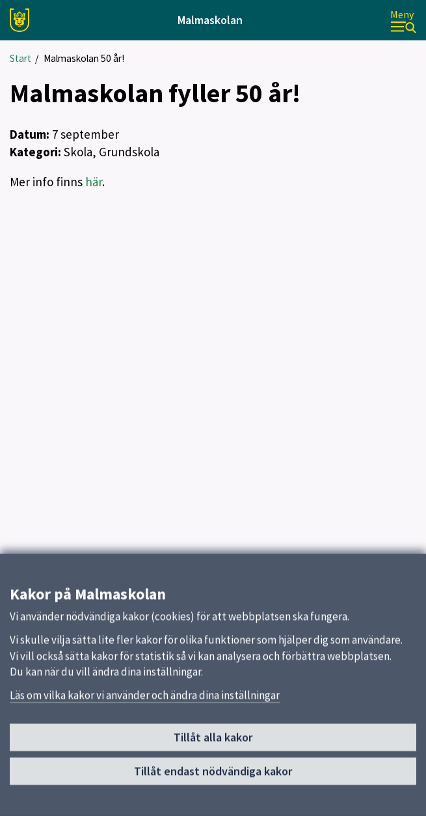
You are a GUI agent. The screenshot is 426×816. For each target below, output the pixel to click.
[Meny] (403, 20)
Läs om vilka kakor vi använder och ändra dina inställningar (145, 701)
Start (20, 58)
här (93, 182)
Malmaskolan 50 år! (84, 58)
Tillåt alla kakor (213, 743)
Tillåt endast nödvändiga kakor (213, 777)
